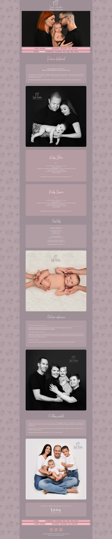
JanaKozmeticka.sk (66, 506)
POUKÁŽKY (56, 49)
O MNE (36, 49)
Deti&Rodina (50, 52)
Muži (68, 52)
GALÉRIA (43, 49)
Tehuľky (36, 52)
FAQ (69, 49)
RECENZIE (63, 49)
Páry (64, 52)
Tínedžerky (58, 52)
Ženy (72, 52)
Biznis (76, 52)
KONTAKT (75, 49)
